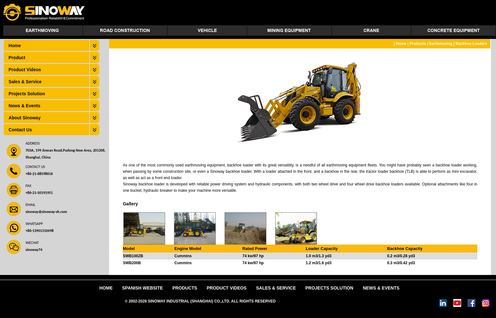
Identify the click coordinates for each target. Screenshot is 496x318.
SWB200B (132, 263)
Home (15, 45)
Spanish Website (142, 287)
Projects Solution (27, 93)
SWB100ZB (133, 256)
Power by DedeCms (294, 301)
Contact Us (20, 129)
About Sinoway (24, 117)
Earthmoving (440, 43)
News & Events (24, 105)
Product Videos (25, 69)
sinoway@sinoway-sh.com (46, 211)
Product (17, 57)
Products (418, 43)
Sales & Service (25, 81)
